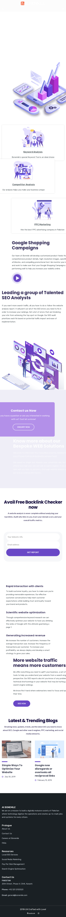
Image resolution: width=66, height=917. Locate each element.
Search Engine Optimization (14, 869)
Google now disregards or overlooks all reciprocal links (45, 770)
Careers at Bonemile (10, 838)
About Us (6, 829)
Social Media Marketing (11, 859)
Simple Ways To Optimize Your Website (12, 769)
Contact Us (7, 833)
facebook (31, 913)
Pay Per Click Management (13, 864)
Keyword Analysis (33, 181)
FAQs (4, 843)
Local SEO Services (10, 855)
